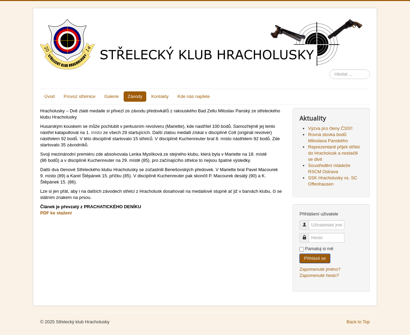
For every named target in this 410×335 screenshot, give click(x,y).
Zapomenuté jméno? (319, 269)
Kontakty (160, 96)
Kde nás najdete (194, 96)
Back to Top (358, 321)
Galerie (111, 96)
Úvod (49, 96)
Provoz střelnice (79, 96)
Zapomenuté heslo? (319, 275)
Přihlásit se (315, 258)
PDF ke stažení (56, 212)
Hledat (329, 69)
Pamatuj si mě (319, 248)
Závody (135, 96)
